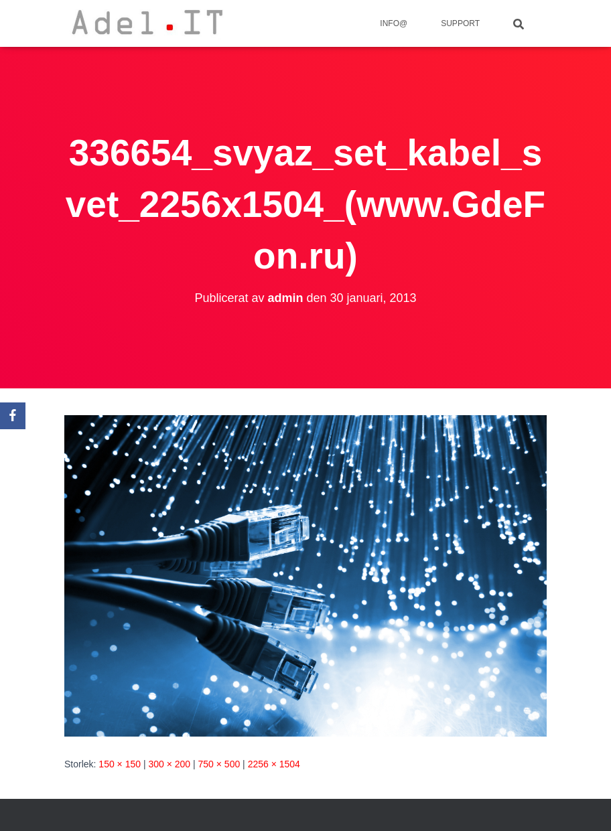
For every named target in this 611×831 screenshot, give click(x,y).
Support (460, 23)
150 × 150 (119, 764)
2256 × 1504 (274, 764)
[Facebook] (12, 415)
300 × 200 (169, 764)
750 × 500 (219, 764)
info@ (393, 23)
